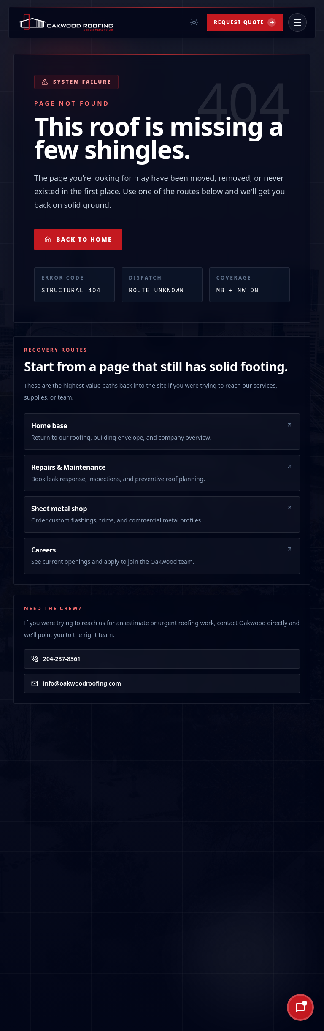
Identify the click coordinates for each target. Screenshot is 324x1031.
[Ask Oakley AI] (270, 1007)
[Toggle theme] (194, 22)
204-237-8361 (56, 659)
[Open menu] (297, 22)
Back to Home (78, 239)
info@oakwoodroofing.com (76, 683)
